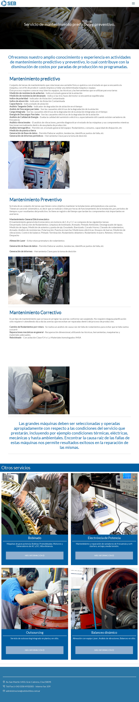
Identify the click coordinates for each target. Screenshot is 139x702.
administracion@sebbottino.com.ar (21, 690)
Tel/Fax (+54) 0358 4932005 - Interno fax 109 (26, 686)
